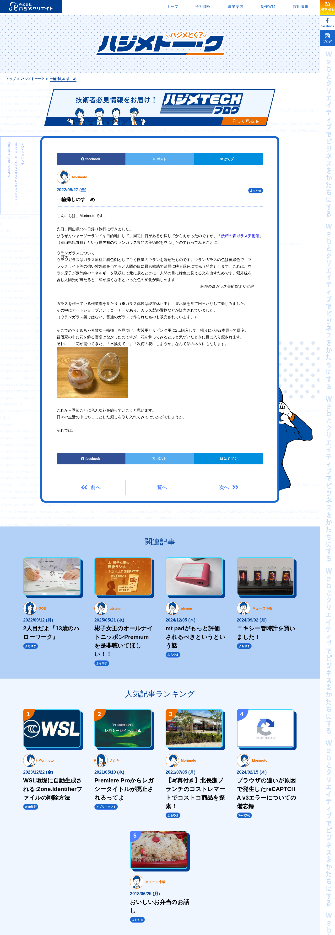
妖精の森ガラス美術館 (240, 236)
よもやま (255, 190)
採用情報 (300, 7)
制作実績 (268, 7)
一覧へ (159, 487)
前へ (95, 487)
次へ (224, 487)
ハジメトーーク (32, 79)
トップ (172, 7)
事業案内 (235, 7)
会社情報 (203, 7)
